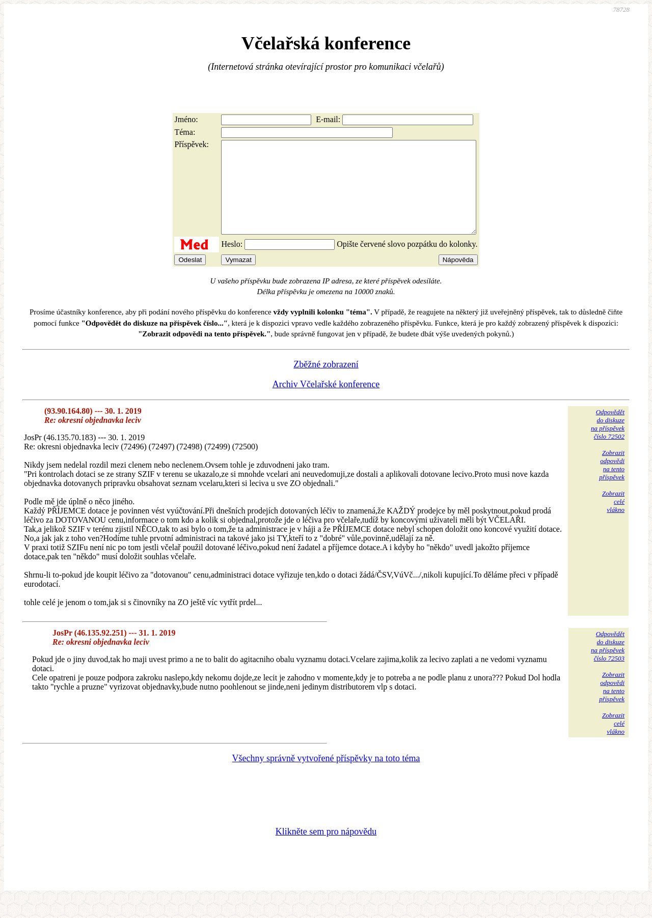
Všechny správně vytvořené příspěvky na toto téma (326, 776)
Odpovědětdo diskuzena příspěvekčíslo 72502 (607, 442)
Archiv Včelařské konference (326, 402)
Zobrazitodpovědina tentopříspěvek (611, 483)
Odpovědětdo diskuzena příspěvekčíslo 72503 (607, 664)
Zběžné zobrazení (325, 383)
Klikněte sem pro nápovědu (326, 850)
